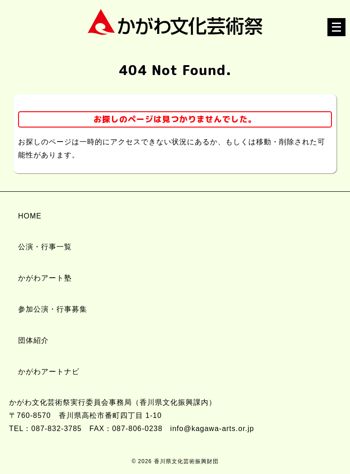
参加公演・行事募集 (52, 309)
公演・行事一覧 (45, 247)
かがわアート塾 (45, 278)
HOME (30, 216)
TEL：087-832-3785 (45, 428)
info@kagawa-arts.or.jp (212, 428)
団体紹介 (33, 340)
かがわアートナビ (48, 371)
